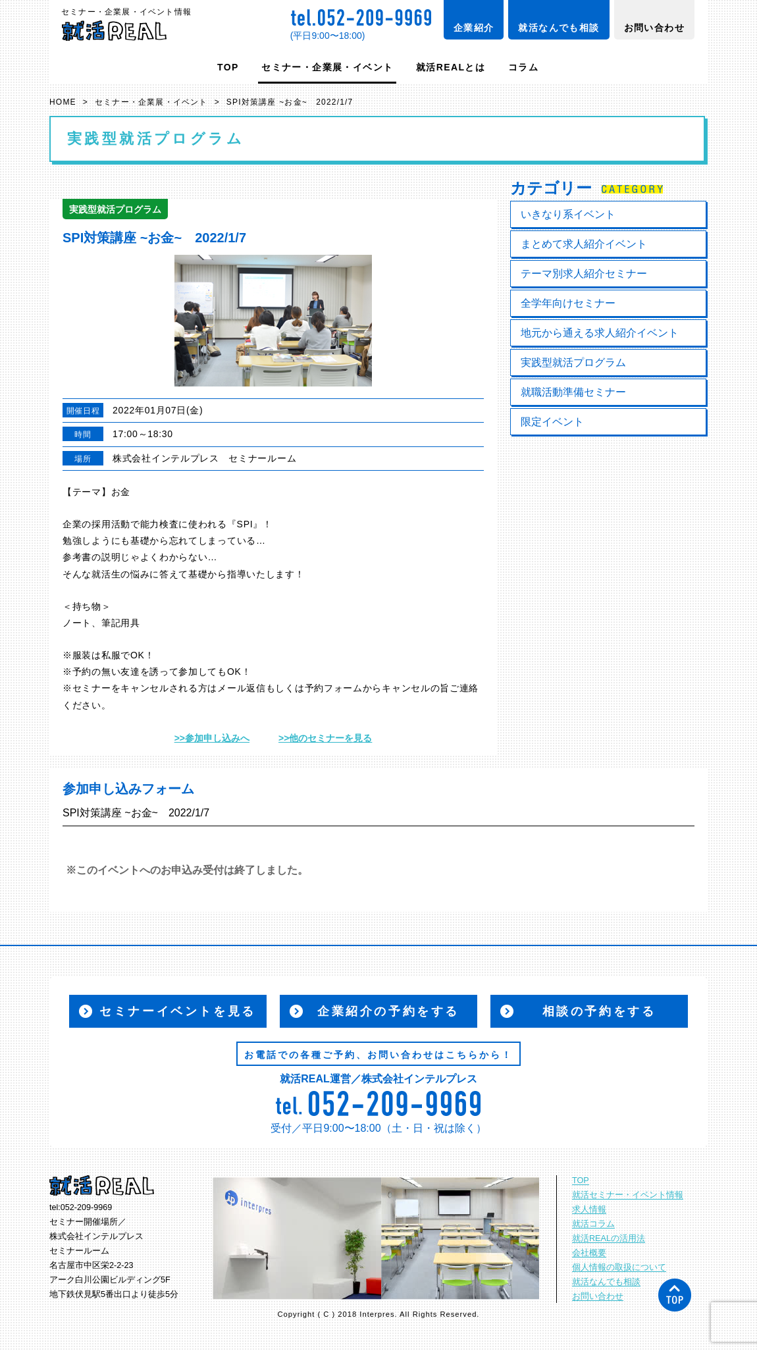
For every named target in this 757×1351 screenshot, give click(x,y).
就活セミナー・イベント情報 (627, 1195)
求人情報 (589, 1209)
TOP (228, 67)
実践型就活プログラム (573, 362)
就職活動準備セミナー (573, 392)
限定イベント (552, 421)
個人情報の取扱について (619, 1267)
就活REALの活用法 (608, 1238)
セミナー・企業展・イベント (327, 67)
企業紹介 (474, 27)
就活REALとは (450, 67)
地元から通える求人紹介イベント (600, 332)
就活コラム (593, 1224)
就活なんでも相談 (558, 27)
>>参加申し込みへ (211, 738)
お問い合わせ (654, 27)
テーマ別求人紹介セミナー (584, 273)
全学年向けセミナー (568, 303)
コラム (523, 67)
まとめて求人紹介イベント (584, 244)
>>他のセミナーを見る (325, 738)
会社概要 (589, 1253)
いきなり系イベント (568, 214)
